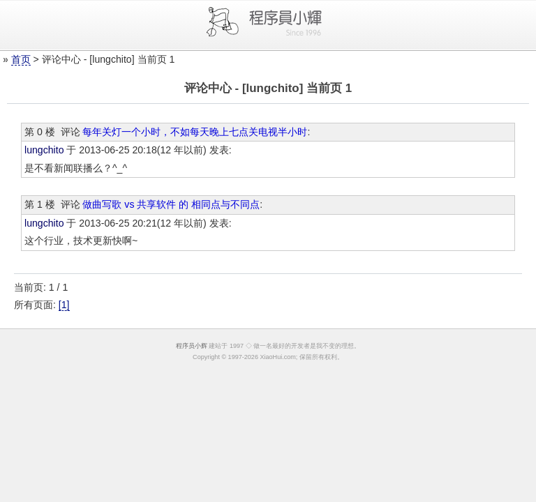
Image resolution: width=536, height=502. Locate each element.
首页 (21, 59)
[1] (64, 304)
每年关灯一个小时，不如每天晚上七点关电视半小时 (194, 131)
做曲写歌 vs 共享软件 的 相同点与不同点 (171, 204)
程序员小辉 (191, 345)
